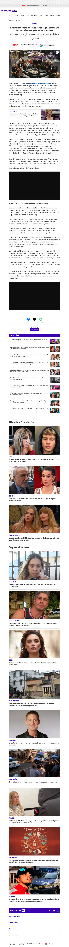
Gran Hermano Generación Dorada (39, 83)
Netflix (46, 15)
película (52, 15)
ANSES (41, 15)
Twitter (34, 320)
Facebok (28, 320)
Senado (16, 15)
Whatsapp (41, 320)
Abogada (22, 15)
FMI (28, 15)
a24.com (44, 5)
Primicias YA (11, 20)
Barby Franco (34, 15)
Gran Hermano (34, 329)
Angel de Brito (59, 15)
